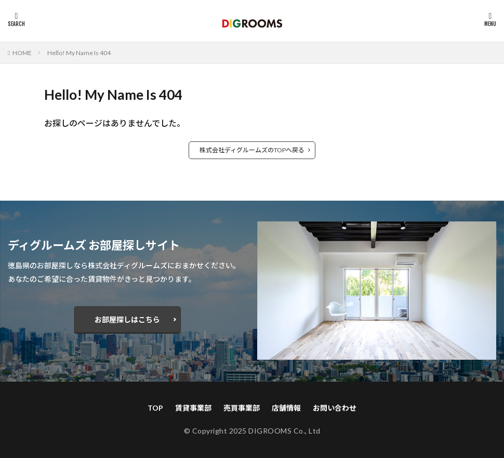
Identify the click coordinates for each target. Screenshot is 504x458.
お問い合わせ (334, 407)
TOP (155, 407)
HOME (22, 53)
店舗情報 (286, 407)
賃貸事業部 (193, 407)
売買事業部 (241, 407)
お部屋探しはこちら (127, 319)
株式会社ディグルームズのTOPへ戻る (252, 150)
